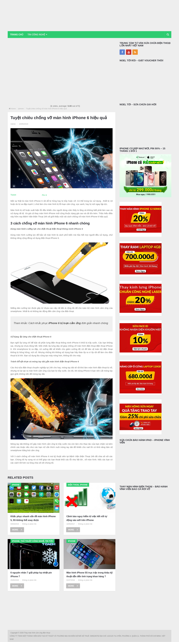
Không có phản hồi (29, 524)
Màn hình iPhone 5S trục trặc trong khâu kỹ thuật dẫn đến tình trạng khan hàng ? (89, 574)
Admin (13, 124)
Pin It (44, 195)
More (17, 530)
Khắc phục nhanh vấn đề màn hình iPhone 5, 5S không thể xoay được (33, 518)
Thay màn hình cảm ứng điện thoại (37, 633)
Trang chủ (17, 34)
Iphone (21, 109)
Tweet (13, 195)
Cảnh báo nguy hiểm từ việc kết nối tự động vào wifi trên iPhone (86, 518)
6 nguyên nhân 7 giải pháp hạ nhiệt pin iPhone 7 (31, 574)
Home (13, 109)
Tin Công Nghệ (37, 34)
